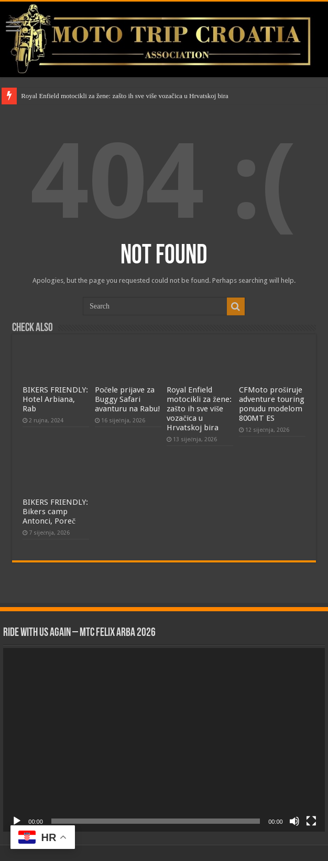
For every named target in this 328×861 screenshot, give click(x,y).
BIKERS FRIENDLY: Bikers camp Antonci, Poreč (55, 511)
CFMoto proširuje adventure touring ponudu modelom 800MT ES (271, 404)
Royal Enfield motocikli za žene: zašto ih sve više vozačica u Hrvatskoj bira (124, 96)
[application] (163, 740)
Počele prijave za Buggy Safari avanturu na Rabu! (127, 399)
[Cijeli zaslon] (311, 821)
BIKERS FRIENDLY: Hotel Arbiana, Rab (55, 399)
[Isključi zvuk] (294, 821)
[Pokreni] (17, 821)
